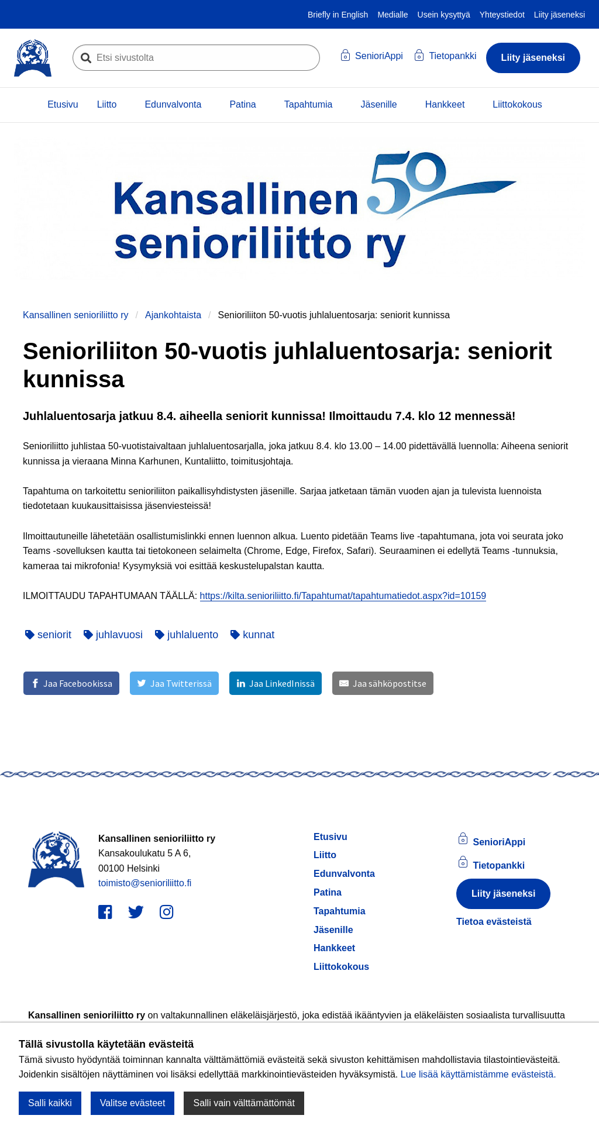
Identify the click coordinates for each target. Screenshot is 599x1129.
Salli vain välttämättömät (243, 1103)
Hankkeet (445, 104)
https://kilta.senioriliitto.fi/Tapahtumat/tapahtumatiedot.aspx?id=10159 (343, 596)
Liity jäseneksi (559, 14)
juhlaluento (186, 635)
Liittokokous (517, 104)
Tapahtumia (308, 104)
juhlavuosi (113, 635)
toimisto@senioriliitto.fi (144, 883)
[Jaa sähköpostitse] (382, 683)
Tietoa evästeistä (494, 922)
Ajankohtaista (173, 315)
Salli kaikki (50, 1103)
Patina (242, 104)
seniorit (48, 635)
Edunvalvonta (172, 104)
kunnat (252, 635)
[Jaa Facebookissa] (71, 683)
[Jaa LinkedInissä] (275, 683)
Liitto (107, 104)
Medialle (392, 14)
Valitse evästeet (133, 1103)
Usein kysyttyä (444, 14)
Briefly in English (338, 14)
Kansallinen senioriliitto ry (76, 315)
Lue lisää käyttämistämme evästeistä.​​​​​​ (478, 1074)
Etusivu (62, 104)
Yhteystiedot (502, 14)
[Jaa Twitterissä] (174, 683)
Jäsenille (378, 104)
